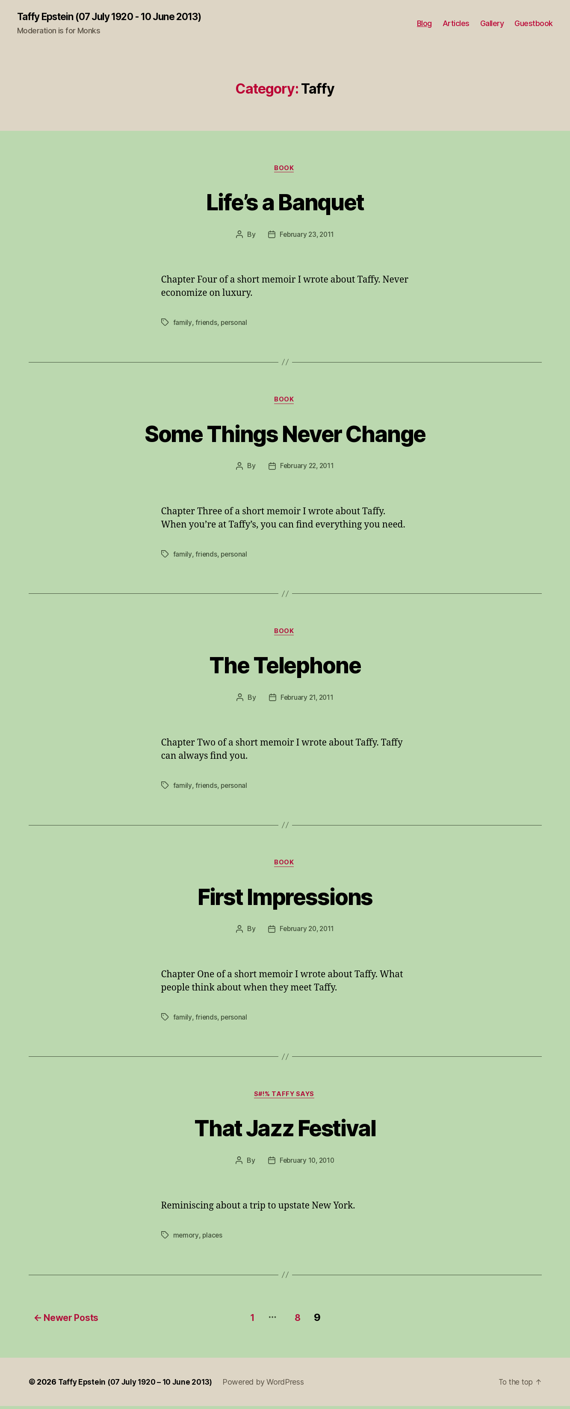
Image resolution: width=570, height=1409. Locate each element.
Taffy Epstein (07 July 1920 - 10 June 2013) (116, 17)
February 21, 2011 (306, 700)
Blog (424, 23)
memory (186, 1240)
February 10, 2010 (307, 1165)
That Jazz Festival (285, 1131)
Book (285, 169)
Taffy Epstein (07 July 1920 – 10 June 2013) (138, 1384)
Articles (456, 23)
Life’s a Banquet (285, 202)
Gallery (492, 23)
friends (206, 324)
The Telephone (285, 666)
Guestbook (533, 23)
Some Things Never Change (285, 434)
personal (234, 324)
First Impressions (285, 899)
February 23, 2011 (307, 236)
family (182, 324)
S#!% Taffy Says (285, 1099)
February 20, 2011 (306, 933)
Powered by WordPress (270, 1384)
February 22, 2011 (307, 468)
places (212, 1240)
